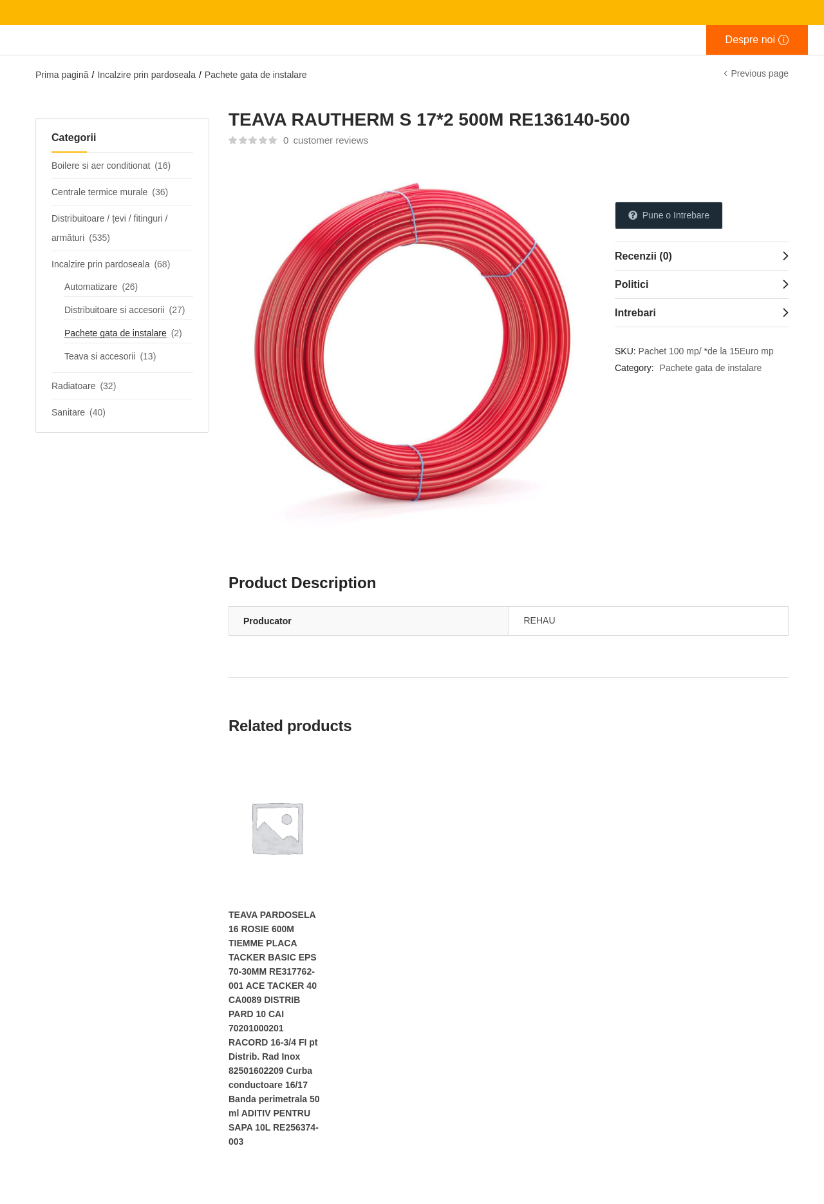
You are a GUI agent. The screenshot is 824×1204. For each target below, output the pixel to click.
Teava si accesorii (100, 356)
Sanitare (68, 412)
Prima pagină (62, 75)
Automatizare (90, 287)
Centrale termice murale (99, 192)
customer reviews (325, 140)
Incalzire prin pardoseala (146, 75)
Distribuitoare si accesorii (114, 310)
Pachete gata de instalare (256, 75)
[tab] (702, 256)
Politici (631, 284)
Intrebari (635, 312)
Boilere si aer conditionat (101, 165)
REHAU (540, 620)
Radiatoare (74, 386)
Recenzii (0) (643, 256)
